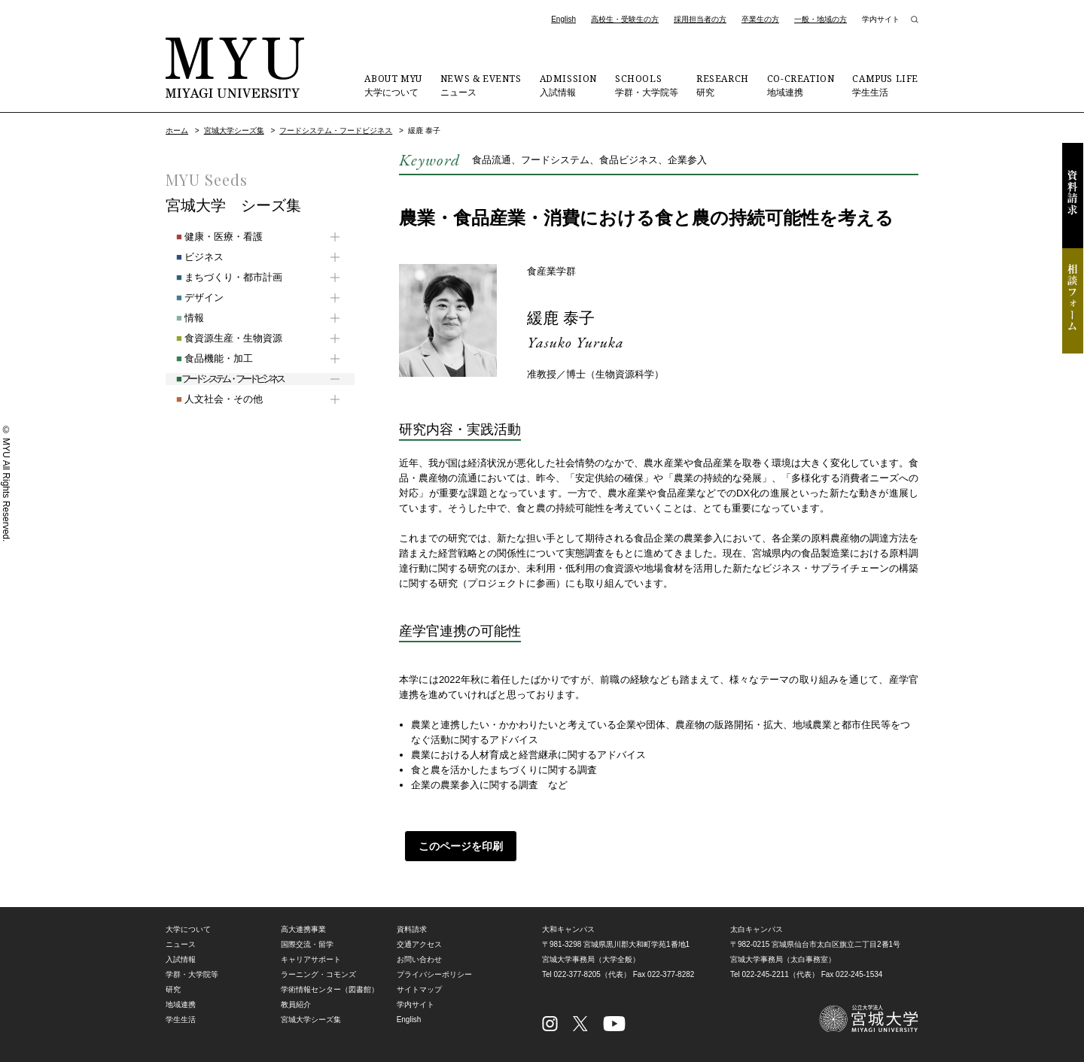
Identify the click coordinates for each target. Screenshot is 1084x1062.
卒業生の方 (760, 19)
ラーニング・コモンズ (318, 974)
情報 (179, 317)
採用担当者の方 (700, 19)
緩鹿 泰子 (565, 317)
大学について (393, 85)
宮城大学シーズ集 (234, 130)
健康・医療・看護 (209, 236)
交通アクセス (419, 944)
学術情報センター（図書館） (330, 989)
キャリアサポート (311, 959)
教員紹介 (296, 1004)
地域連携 (801, 85)
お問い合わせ (419, 959)
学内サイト (881, 19)
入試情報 (568, 85)
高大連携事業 (303, 929)
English (563, 19)
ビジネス (189, 256)
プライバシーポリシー (434, 974)
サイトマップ (419, 989)
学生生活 (885, 85)
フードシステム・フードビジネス (335, 130)
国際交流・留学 (307, 944)
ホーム (177, 130)
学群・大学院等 (646, 85)
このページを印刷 (455, 846)
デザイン (189, 297)
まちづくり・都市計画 (219, 277)
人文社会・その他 (209, 399)
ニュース (481, 85)
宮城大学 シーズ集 (233, 205)
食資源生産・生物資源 (219, 338)
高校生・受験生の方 (625, 19)
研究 (722, 85)
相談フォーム (1072, 300)
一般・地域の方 (820, 19)
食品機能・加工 (204, 358)
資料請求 (1072, 195)
